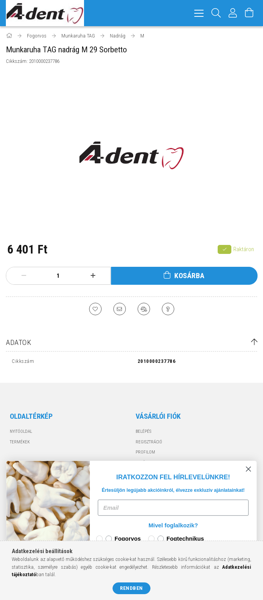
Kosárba (189, 275)
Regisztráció (149, 442)
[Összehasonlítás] (144, 309)
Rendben (131, 588)
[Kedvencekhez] (95, 309)
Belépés (143, 431)
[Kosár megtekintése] (249, 13)
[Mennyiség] (58, 276)
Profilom (145, 452)
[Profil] (233, 13)
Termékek (20, 442)
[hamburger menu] (199, 13)
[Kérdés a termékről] (168, 309)
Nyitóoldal (21, 431)
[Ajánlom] (119, 309)
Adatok (18, 342)
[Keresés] (216, 13)
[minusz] (23, 275)
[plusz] (92, 275)
